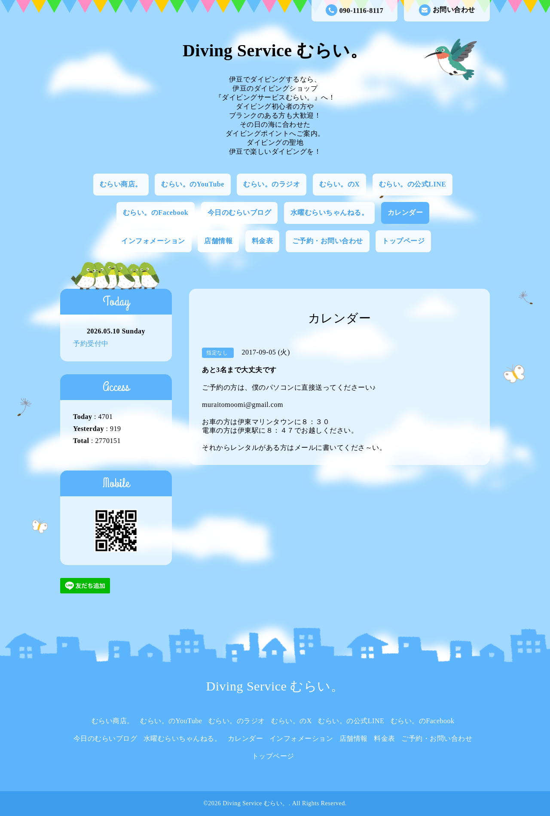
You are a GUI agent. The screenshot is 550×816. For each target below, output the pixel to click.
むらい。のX (339, 184)
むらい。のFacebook (155, 212)
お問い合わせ (447, 10)
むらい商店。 (121, 184)
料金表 (262, 240)
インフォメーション (153, 240)
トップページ (403, 240)
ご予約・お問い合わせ (327, 240)
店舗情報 (218, 240)
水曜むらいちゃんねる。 (329, 212)
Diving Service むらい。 (275, 50)
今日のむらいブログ (240, 212)
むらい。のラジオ (271, 184)
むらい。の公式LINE (412, 184)
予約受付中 (91, 343)
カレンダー (405, 212)
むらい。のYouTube (192, 184)
